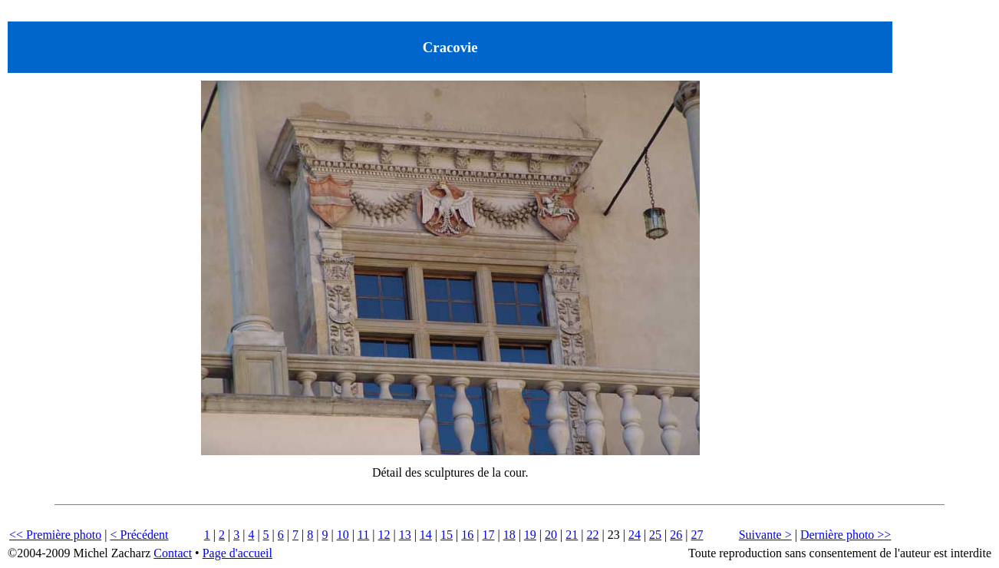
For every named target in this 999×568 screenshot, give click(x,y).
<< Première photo (55, 534)
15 (446, 534)
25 (655, 534)
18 (509, 534)
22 (592, 534)
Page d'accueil (237, 553)
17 (488, 534)
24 (634, 534)
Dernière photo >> (845, 534)
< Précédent (139, 534)
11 (363, 534)
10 (343, 534)
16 (467, 534)
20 (551, 534)
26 (676, 534)
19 (530, 534)
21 (571, 534)
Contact (172, 553)
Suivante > (765, 534)
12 (384, 534)
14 (426, 534)
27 (697, 534)
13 (405, 534)
